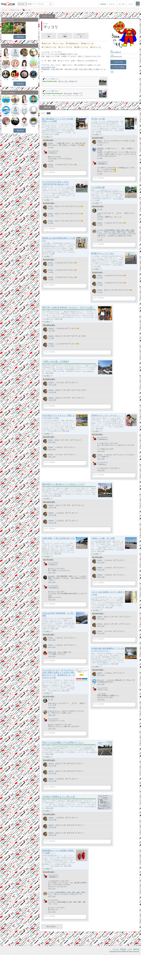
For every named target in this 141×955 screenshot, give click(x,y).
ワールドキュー (33, 103)
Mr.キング (100, 680)
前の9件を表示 (48, 140)
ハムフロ (6, 104)
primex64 (51, 576)
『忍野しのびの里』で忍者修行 (55, 361)
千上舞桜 (6, 57)
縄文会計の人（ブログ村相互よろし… (15, 56)
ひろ (24, 79)
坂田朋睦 (100, 148)
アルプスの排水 (33, 68)
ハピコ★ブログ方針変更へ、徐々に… (24, 125)
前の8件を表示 (97, 272)
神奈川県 (113, 52)
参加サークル (81, 36)
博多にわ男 (52, 652)
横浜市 (119, 52)
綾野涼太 (15, 104)
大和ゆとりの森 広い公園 (102, 538)
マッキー (33, 115)
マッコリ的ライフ (54, 431)
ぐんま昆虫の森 (98, 187)
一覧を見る (19, 37)
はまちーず (15, 68)
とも (15, 126)
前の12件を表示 (97, 206)
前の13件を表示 (97, 613)
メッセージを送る (118, 67)
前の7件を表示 (97, 434)
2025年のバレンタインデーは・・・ (106, 415)
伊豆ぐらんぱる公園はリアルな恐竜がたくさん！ (63, 742)
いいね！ (47, 137)
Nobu (33, 126)
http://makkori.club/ (48, 67)
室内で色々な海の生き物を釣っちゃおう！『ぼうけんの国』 (68, 307)
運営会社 (136, 949)
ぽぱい (33, 57)
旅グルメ (19, 33)
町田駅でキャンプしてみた (102, 253)
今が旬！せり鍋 (98, 119)
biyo (6, 126)
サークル (116, 949)
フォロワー (65, 36)
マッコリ (51, 151)
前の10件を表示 (97, 138)
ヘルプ (129, 949)
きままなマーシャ (54, 711)
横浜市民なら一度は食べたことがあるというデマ (63, 484)
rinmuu (50, 143)
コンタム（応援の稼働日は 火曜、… (6, 67)
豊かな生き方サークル (7, 32)
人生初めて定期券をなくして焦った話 (58, 796)
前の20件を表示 (49, 325)
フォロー (49, 36)
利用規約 (123, 949)
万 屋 (99, 209)
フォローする (118, 62)
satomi (24, 68)
